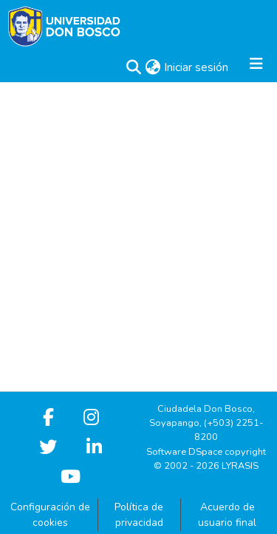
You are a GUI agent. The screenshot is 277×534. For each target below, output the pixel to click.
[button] (133, 67)
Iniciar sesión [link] (197, 67)
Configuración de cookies (50, 515)
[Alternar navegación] (256, 67)
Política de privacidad (138, 515)
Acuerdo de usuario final (227, 515)
